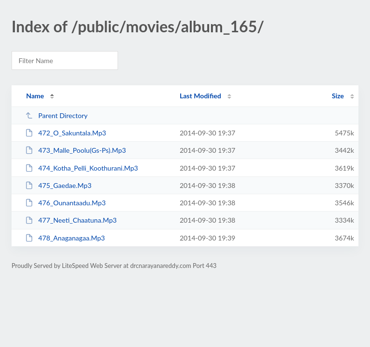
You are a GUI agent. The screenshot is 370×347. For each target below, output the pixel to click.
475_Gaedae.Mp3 (58, 185)
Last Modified (200, 96)
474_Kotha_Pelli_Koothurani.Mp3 (81, 168)
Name (35, 96)
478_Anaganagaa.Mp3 (65, 238)
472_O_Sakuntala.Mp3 (65, 133)
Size (338, 96)
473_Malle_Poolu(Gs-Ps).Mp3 (75, 150)
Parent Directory (56, 115)
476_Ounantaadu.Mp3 (65, 203)
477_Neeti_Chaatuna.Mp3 (71, 220)
